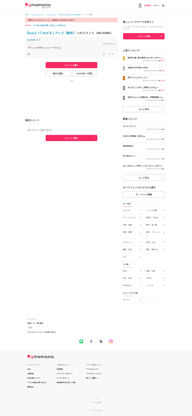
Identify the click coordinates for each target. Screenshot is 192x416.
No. (31, 40)
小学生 (148, 278)
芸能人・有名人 (152, 217)
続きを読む (58, 73)
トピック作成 (144, 36)
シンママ (149, 285)
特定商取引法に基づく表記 (66, 382)
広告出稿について (33, 378)
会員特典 (30, 373)
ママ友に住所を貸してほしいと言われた (49, 25)
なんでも (126, 210)
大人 (125, 257)
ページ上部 (96, 402)
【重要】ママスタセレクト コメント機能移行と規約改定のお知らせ (51, 20)
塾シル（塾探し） (92, 378)
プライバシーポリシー (64, 373)
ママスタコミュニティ (94, 373)
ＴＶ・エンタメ (129, 217)
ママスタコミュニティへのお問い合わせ (41, 332)
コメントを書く (71, 138)
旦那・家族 (127, 225)
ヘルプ (29, 327)
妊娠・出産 (150, 271)
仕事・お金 (150, 242)
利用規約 (60, 369)
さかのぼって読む (84, 73)
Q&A (29, 369)
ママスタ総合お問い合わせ (36, 382)
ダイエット (127, 242)
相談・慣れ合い (152, 249)
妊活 (125, 271)
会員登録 (147, 5)
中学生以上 (127, 285)
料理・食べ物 (151, 225)
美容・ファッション (153, 233)
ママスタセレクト (92, 369)
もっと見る (144, 109)
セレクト (126, 299)
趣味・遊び (127, 249)
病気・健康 (127, 232)
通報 (28, 54)
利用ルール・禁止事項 (35, 323)
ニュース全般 (151, 210)
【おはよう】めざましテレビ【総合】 (50, 33)
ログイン (156, 5)
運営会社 (30, 387)
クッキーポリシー (63, 378)
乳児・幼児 (127, 278)
